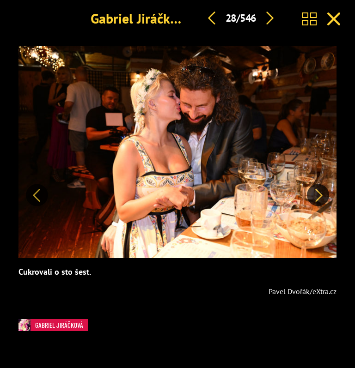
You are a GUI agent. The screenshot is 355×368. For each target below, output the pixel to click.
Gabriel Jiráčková (141, 18)
